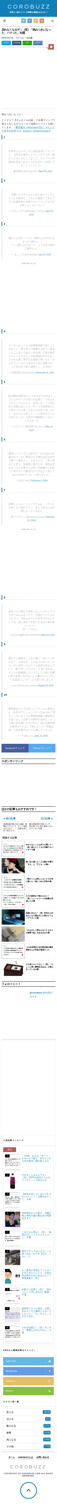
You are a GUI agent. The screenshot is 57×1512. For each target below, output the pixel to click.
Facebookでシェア (15, 748)
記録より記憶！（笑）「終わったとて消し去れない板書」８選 (36, 1292)
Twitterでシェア (42, 748)
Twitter (6, 43)
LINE (27, 43)
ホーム (11, 1457)
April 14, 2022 (48, 634)
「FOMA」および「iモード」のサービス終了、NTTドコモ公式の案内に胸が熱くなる (36, 1158)
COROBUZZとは (25, 1457)
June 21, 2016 (41, 735)
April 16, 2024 (45, 171)
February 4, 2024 (39, 480)
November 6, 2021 (45, 372)
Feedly (29, 1391)
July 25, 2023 (44, 254)
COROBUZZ (29, 7)
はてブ (37, 43)
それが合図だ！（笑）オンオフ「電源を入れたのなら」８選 (36, 1330)
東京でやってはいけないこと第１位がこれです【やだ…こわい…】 (36, 1254)
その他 (29, 38)
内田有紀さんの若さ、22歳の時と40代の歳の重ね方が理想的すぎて (36, 1216)
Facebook (16, 43)
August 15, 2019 (46, 685)
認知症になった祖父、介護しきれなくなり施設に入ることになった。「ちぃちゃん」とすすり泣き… (36, 1312)
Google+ (29, 1381)
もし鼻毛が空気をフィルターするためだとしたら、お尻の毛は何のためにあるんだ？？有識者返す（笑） (36, 1274)
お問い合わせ (43, 1457)
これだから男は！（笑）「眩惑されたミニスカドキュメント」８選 (36, 1235)
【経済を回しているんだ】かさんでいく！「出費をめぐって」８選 (36, 1196)
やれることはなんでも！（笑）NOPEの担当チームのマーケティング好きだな (36, 1177)
